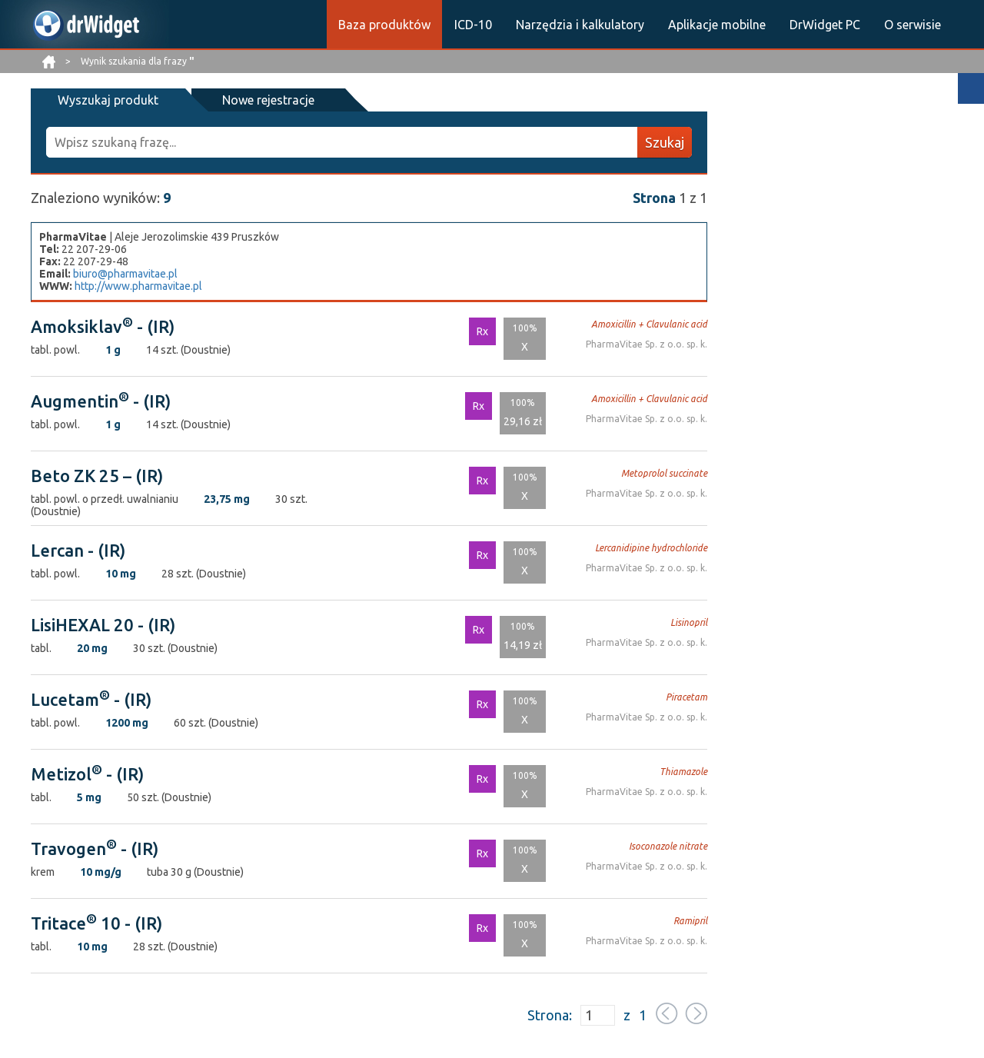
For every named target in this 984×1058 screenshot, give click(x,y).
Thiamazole (683, 772)
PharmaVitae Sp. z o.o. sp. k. (646, 344)
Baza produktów (384, 25)
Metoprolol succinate (664, 473)
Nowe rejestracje (267, 100)
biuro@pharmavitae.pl (125, 274)
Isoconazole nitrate (668, 846)
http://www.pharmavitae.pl (138, 286)
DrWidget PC (825, 25)
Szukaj (664, 142)
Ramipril (690, 921)
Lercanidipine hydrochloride (651, 548)
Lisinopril (688, 622)
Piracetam (686, 697)
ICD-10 (473, 25)
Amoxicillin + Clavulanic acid (649, 324)
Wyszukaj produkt (108, 100)
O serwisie (912, 25)
